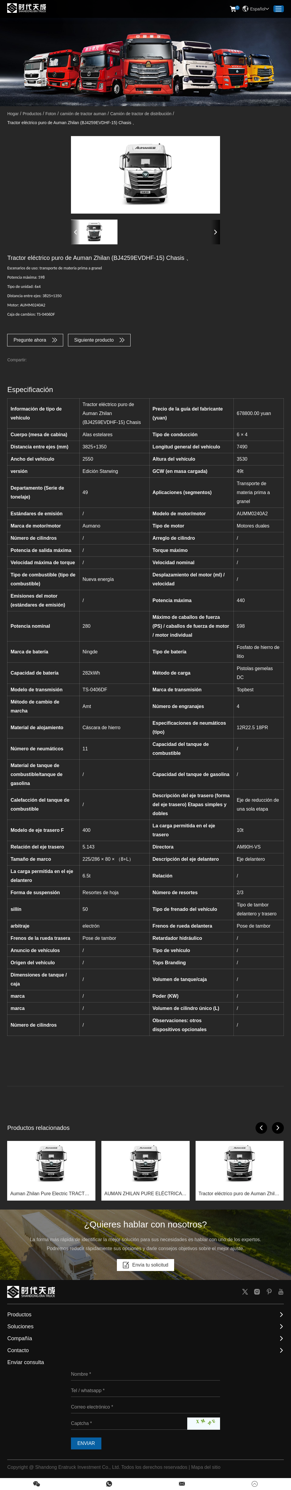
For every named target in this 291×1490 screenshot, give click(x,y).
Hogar (12, 113)
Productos (32, 113)
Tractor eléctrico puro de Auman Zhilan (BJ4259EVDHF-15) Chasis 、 (72, 122)
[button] (75, 232)
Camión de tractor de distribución (140, 113)
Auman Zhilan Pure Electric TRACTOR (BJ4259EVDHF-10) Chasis (51, 1194)
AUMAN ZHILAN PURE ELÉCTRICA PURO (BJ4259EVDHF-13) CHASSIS (144, 1194)
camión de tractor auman (83, 113)
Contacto (18, 1351)
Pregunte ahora (35, 340)
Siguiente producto (100, 340)
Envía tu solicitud (145, 1265)
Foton (50, 113)
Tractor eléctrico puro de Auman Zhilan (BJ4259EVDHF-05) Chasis (240, 1194)
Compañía (19, 1339)
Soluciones (20, 1327)
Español (255, 8)
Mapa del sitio (206, 1467)
